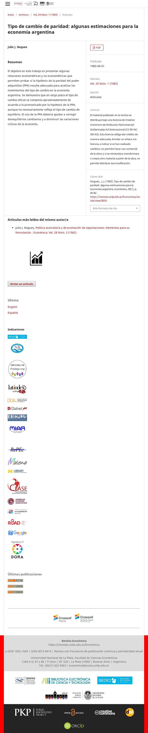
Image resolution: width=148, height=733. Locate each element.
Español (13, 312)
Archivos (24, 14)
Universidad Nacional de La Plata (52, 658)
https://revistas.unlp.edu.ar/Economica (74, 644)
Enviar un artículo (21, 284)
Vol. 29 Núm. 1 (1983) (45, 14)
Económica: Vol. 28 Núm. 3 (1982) (54, 232)
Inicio (11, 14)
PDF (98, 47)
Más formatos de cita (105, 208)
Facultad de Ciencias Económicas (96, 658)
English (12, 307)
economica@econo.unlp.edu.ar (89, 665)
